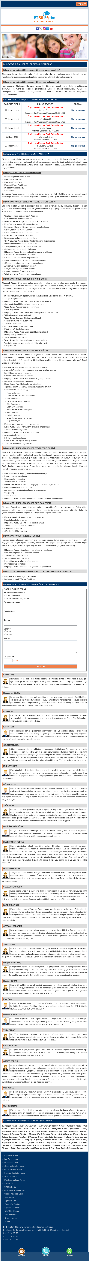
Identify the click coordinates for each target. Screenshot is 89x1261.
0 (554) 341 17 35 (10, 1241)
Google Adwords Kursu (13, 1196)
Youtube (51, 28)
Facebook (37, 28)
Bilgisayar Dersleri (77, 1133)
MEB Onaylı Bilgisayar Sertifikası (55, 1147)
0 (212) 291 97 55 (10, 1235)
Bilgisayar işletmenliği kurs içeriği (70, 1139)
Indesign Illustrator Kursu (14, 1175)
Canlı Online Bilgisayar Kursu (69, 1150)
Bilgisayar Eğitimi (39, 1133)
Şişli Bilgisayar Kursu (68, 1136)
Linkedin (48, 28)
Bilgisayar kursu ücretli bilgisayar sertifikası (23, 1145)
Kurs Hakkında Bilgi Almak (17, 598)
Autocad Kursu (10, 1186)
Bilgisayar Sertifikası (56, 1145)
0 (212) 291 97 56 (10, 1238)
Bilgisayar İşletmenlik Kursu (51, 1128)
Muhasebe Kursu (11, 1165)
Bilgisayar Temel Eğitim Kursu (16, 1133)
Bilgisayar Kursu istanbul (40, 1139)
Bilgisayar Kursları (28, 1128)
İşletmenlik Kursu (78, 1131)
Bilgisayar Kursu (9, 1128)
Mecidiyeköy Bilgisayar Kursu (42, 1136)
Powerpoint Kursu (59, 1131)
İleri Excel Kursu (11, 1161)
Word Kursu (29, 1131)
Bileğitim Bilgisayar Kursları (44, 16)
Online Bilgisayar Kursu (21, 1150)
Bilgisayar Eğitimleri (58, 1133)
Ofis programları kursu (75, 1142)
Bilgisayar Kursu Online (43, 1150)
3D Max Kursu (10, 1189)
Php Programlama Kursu (14, 1182)
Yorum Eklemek (12, 596)
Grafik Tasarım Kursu (13, 1172)
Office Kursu (15, 1131)
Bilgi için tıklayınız (78, 110)
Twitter (41, 28)
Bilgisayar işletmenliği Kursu (26, 1147)
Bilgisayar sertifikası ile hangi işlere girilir (21, 1142)
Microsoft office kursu (53, 1142)
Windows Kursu (74, 1128)
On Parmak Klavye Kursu (14, 1192)
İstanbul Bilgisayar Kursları (14, 1136)
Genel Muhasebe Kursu (14, 1168)
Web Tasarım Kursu (12, 1179)
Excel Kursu (43, 1131)
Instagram (44, 28)
